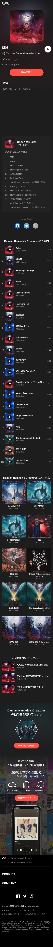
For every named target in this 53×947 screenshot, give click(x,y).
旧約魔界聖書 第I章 (26, 142)
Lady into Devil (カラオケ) (21, 203)
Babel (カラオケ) (17, 186)
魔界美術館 (13, 642)
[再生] (48, 49)
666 (39, 540)
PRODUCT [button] (8, 874)
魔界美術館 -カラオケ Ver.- (39, 642)
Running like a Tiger (19, 170)
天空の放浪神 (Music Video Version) (39, 575)
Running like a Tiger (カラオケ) (23, 195)
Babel (12, 161)
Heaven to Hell (16, 165)
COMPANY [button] (9, 883)
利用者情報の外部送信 (10, 914)
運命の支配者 (14, 608)
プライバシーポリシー (23, 910)
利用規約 (5, 910)
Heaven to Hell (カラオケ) (21, 191)
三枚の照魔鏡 (16, 174)
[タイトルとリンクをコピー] (35, 226)
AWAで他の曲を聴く (26, 746)
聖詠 (31, 863)
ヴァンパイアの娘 (13, 506)
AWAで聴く (26, 72)
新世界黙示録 (39, 506)
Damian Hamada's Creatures (30, 53)
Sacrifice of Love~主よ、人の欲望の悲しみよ (29, 182)
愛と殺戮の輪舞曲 (13, 540)
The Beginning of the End (39, 608)
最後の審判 (13, 574)
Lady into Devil (16, 178)
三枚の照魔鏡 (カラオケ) (20, 199)
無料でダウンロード (26, 798)
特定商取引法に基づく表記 (35, 914)
